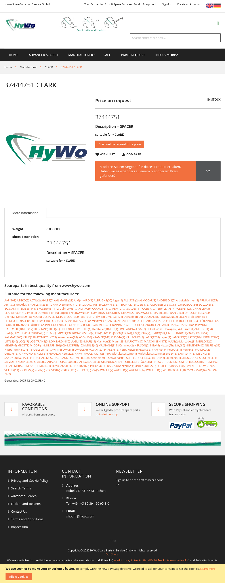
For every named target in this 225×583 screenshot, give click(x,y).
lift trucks (136, 560)
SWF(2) (183, 362)
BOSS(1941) (28, 308)
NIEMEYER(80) (195, 345)
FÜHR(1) (34, 325)
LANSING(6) (179, 337)
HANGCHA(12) (179, 325)
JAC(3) (117, 333)
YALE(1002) (182, 370)
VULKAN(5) (84, 370)
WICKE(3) (169, 370)
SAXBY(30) (11, 358)
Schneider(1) (99, 358)
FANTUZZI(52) (116, 321)
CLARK (49, 67)
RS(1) (103, 353)
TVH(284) (96, 366)
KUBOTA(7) (118, 337)
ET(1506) (30, 321)
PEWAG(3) (144, 350)
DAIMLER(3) (161, 313)
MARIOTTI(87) (134, 341)
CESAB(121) (184, 308)
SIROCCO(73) (189, 358)
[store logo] (69, 24)
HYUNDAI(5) (37, 333)
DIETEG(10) (88, 317)
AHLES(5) (47, 300)
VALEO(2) (180, 366)
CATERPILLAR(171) (165, 308)
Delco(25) (22, 317)
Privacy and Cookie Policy (29, 480)
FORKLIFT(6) (12, 325)
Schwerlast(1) (117, 358)
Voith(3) (40, 370)
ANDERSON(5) (166, 300)
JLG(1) (136, 333)
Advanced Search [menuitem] (43, 55)
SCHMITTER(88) (80, 358)
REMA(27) (54, 353)
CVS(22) (130, 313)
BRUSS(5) (43, 308)
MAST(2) (173, 341)
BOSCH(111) (12, 308)
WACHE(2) (106, 370)
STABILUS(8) (68, 362)
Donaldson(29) (133, 317)
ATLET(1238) (40, 305)
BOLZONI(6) (206, 305)
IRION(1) (77, 333)
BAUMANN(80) (156, 305)
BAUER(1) (140, 305)
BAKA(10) (72, 305)
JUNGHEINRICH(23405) (180, 333)
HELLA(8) (66, 329)
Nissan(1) (24, 350)
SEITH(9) (131, 358)
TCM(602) (212, 362)
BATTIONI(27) (124, 305)
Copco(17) (66, 313)
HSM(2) (141, 329)
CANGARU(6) (83, 308)
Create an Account (188, 4)
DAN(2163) (177, 313)
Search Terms (21, 488)
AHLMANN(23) (63, 300)
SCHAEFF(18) (26, 358)
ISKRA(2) (88, 333)
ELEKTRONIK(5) (14, 321)
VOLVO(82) (53, 370)
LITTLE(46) (11, 341)
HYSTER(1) (22, 333)
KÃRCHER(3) (135, 337)
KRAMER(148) (101, 337)
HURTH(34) (205, 329)
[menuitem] (80, 55)
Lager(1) (165, 337)
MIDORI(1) (37, 345)
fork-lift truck (121, 560)
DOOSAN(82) (151, 317)
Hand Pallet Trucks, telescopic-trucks (165, 560)
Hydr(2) (9, 333)
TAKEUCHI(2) (197, 362)
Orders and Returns (26, 504)
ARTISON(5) (12, 305)
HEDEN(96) (41, 329)
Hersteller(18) (101, 329)
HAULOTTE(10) (14, 329)
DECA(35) (205, 313)
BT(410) (54, 308)
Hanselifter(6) (198, 325)
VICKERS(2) (27, 370)
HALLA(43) (162, 325)
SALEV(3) (171, 353)
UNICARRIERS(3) (145, 366)
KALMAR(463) (13, 337)
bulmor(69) (67, 308)
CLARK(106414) (14, 313)
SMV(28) (9, 362)
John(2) (145, 333)
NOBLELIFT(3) (40, 350)
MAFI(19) (90, 341)
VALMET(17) (194, 366)
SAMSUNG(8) (201, 353)
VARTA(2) (209, 366)
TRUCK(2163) (80, 366)
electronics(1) (199, 317)
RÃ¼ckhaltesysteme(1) (122, 353)
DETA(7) (61, 317)
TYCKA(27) (109, 366)
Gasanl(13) (48, 325)
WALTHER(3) (154, 370)
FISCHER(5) (190, 321)
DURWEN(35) (169, 317)
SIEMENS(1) (173, 358)
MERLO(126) (204, 341)
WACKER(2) (121, 370)
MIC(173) (23, 345)
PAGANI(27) (95, 350)
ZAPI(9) (212, 370)
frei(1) (25, 325)
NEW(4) (155, 345)
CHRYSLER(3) (201, 308)
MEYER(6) (10, 345)
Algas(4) (118, 300)
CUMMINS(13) (100, 313)
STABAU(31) (51, 362)
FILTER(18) (176, 321)
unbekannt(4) (125, 366)
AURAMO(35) (57, 305)
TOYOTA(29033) (61, 366)
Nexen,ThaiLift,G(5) (172, 345)
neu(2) (129, 345)
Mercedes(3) (187, 341)
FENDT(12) (132, 321)
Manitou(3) (104, 341)
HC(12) (28, 329)
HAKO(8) (148, 325)
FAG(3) (81, 321)
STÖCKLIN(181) (148, 362)
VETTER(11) (11, 370)
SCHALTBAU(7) (59, 358)
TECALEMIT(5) (13, 366)
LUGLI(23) (77, 341)
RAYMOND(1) (27, 353)
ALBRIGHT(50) (103, 300)
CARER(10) (115, 308)
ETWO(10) (43, 321)
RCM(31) (42, 353)
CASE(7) (147, 308)
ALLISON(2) (131, 300)
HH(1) (114, 329)
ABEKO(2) (23, 300)
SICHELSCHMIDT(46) (151, 358)
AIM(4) (78, 300)
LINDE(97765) (210, 337)
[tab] (25, 213)
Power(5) (188, 350)
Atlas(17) (26, 305)
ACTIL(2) (35, 300)
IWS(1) (108, 333)
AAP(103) (10, 300)
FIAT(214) (162, 321)
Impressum (19, 527)
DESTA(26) (48, 317)
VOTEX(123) (68, 370)
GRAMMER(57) (99, 325)
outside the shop (107, 414)
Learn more (207, 569)
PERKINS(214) (129, 350)
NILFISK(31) (212, 345)
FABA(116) (70, 321)
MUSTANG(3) (107, 345)
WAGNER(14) (137, 370)
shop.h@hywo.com (80, 516)
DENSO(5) (35, 317)
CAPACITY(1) (100, 308)
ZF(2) (7, 374)
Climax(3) (31, 313)
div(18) (100, 317)
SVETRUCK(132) (168, 362)
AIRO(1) (88, 300)
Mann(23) (118, 341)
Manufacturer (28, 67)
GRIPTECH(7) (134, 325)
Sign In (166, 4)
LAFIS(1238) (152, 337)
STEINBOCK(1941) (112, 362)
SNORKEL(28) (24, 362)
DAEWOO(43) (144, 313)
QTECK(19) (11, 353)
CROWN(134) (81, 313)
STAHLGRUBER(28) (88, 362)
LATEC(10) (194, 337)
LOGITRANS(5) (39, 341)
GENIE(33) (61, 325)
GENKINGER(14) (79, 325)
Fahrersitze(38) (96, 321)
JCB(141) (126, 333)
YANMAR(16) (198, 370)
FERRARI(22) (148, 321)
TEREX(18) (29, 366)
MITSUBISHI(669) (55, 345)
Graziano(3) (117, 325)
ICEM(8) (51, 333)
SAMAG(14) (185, 353)
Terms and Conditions (27, 519)
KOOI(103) (85, 337)
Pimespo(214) (173, 350)
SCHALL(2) (43, 358)
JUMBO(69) (158, 333)
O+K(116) (56, 350)
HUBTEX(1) (154, 329)
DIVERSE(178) (114, 317)
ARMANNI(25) (209, 300)
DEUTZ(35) (73, 317)
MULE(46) (91, 345)
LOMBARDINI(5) (59, 341)
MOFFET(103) (76, 345)
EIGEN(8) (184, 317)
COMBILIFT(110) (48, 313)
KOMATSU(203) (47, 337)
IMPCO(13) (64, 333)
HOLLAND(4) (127, 329)
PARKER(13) (111, 350)
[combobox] (175, 37)
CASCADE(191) (132, 308)
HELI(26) (54, 329)
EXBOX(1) (56, 321)
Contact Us (19, 511)
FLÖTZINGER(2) (208, 321)
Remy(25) (68, 353)
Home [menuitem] (13, 55)
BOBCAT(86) (190, 305)
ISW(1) (99, 333)
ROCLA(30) (92, 353)
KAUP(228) (29, 337)
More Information (25, 213)
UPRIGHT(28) (165, 366)
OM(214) (68, 350)
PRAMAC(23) (203, 350)
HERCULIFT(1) (82, 329)
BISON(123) (174, 305)
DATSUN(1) (192, 313)
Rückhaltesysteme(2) (151, 353)
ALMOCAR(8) (147, 300)
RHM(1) (80, 353)
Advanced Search (24, 496)
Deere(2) (9, 317)
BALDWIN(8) (107, 305)
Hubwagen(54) (171, 329)
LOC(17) (24, 341)
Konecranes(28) (67, 337)
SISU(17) (204, 358)
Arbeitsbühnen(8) (187, 300)
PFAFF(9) (157, 350)
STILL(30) (131, 362)
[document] (113, 573)
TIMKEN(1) (44, 366)
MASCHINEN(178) (155, 341)
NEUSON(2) (141, 345)
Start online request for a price (120, 144)
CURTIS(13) (117, 313)
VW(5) (95, 370)
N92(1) (120, 345)
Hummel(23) (189, 329)
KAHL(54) (202, 333)
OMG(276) (81, 350)
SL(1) (214, 358)
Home (8, 67)
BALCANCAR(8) (88, 305)
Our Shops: (112, 554)
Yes (208, 171)
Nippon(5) (11, 350)
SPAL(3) (39, 362)
